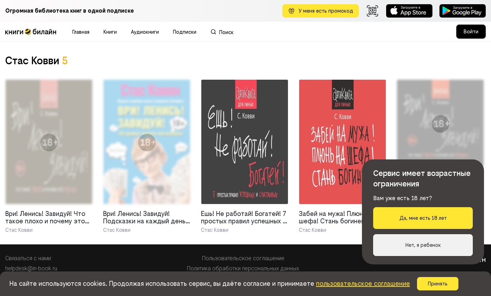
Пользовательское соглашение (243, 258)
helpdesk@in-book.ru (31, 268)
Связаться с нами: (28, 258)
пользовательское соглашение (363, 283)
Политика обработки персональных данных (243, 268)
